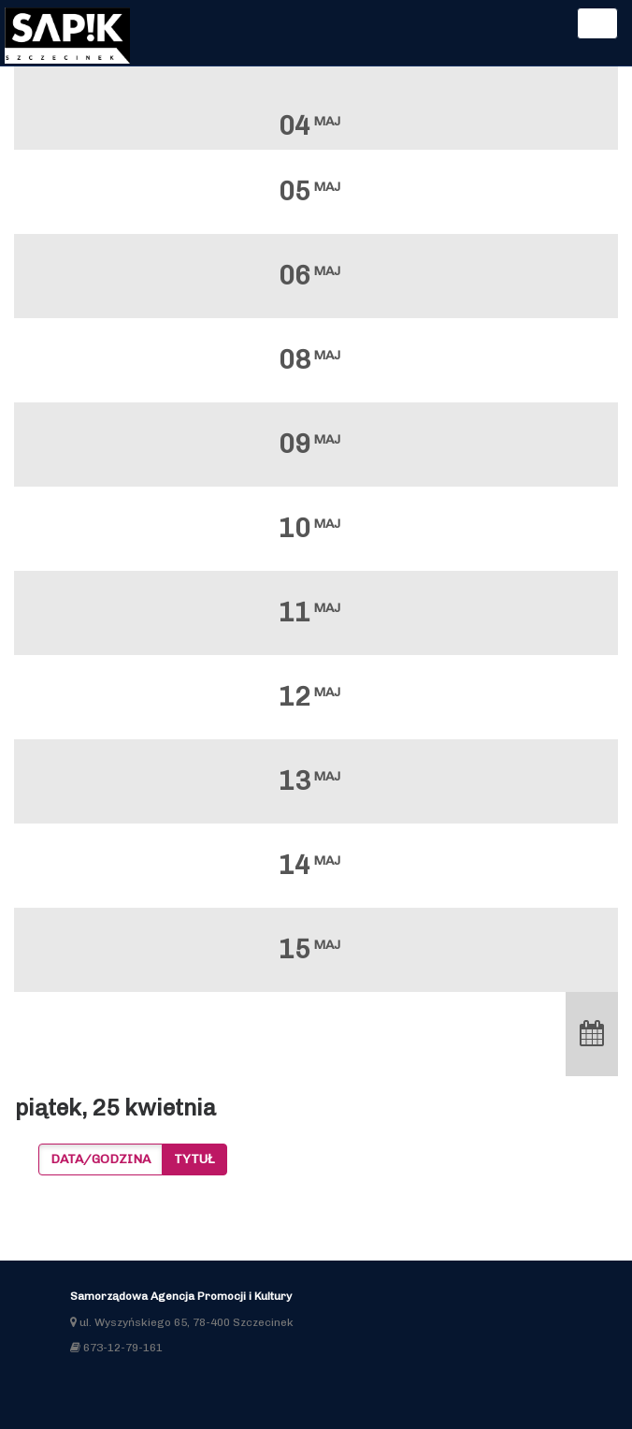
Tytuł (194, 1159)
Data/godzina (100, 1159)
